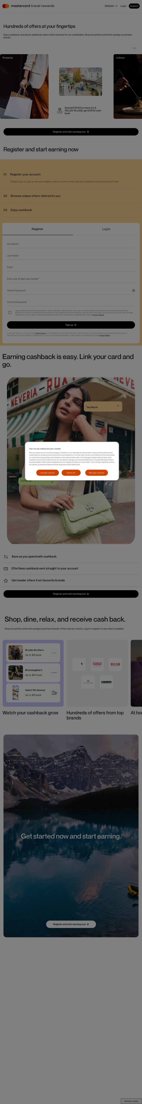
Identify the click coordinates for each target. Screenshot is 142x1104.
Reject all (71, 473)
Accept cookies (48, 473)
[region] (72, 461)
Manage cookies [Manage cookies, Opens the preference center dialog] (96, 473)
